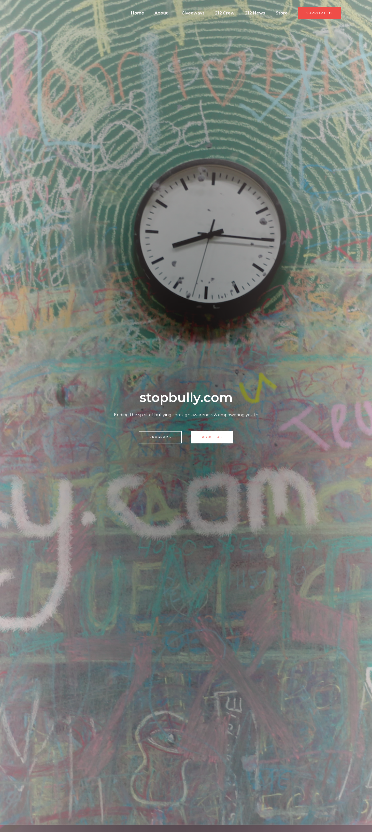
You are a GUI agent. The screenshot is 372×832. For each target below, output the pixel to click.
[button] (320, 13)
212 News (261, 13)
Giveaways (207, 13)
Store (285, 13)
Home (158, 13)
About (178, 13)
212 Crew (235, 13)
